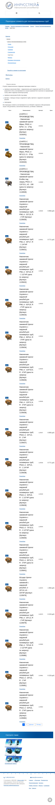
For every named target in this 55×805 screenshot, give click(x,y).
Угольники (10, 47)
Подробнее (22, 138)
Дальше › (31, 724)
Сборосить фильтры (11, 84)
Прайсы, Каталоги (33, 785)
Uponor (32, 26)
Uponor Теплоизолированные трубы (16, 41)
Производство (44, 780)
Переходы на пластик (10, 755)
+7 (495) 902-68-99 (9, 777)
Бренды (8, 36)
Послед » (39, 724)
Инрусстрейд (21, 780)
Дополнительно (12, 63)
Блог (30, 788)
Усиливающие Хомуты (11, 763)
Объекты (41, 785)
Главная (7, 26)
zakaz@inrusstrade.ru (37, 777)
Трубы (9, 44)
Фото (6, 122)
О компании (46, 785)
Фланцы (10, 57)
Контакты (41, 782)
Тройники (10, 49)
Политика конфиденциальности (11, 785)
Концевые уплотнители (14, 60)
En (38, 4)
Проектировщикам (33, 782)
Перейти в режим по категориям (16, 70)
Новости (34, 788)
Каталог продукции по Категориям (20, 26)
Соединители (11, 52)
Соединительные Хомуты (11, 746)
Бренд (8, 78)
